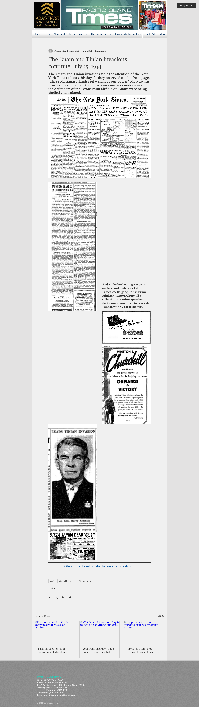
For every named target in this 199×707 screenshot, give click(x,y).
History (52, 588)
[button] (186, 5)
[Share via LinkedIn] (63, 597)
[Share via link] (70, 597)
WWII (52, 581)
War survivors (85, 581)
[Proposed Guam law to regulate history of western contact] (144, 632)
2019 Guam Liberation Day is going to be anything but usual (98, 650)
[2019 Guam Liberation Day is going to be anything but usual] (100, 632)
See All (161, 616)
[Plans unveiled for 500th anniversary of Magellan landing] (55, 632)
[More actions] (149, 51)
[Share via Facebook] (49, 597)
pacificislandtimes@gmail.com (60, 695)
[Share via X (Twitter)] (56, 597)
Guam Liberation (66, 581)
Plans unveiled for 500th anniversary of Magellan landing (51, 650)
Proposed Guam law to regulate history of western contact (142, 650)
